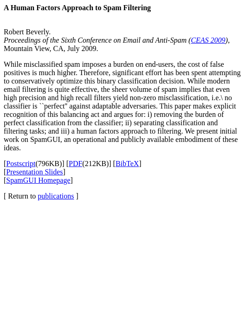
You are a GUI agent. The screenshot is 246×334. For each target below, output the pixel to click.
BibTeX (127, 163)
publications (56, 196)
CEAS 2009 (208, 40)
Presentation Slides (34, 172)
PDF (75, 163)
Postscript (20, 163)
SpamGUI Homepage (38, 180)
